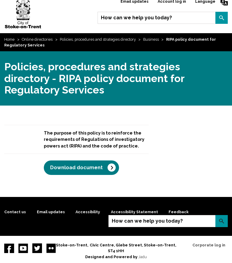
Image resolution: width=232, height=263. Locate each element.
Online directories (37, 39)
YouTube (23, 248)
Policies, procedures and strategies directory (98, 39)
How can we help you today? (136, 18)
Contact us (15, 212)
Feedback (178, 212)
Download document (76, 167)
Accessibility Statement (134, 212)
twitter (37, 248)
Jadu (142, 257)
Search (221, 18)
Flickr (51, 248)
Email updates (51, 212)
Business (151, 39)
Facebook (9, 248)
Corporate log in (208, 245)
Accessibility (88, 212)
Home (9, 39)
